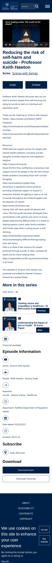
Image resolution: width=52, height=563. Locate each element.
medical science (18, 395)
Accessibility (26, 508)
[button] (26, 33)
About (26, 502)
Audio (13, 85)
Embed (36, 85)
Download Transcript (26, 478)
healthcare (32, 395)
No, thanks (44, 540)
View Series (8, 291)
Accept (44, 529)
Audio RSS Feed (17, 452)
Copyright (26, 518)
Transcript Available (12, 345)
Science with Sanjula (25, 73)
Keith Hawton (17, 378)
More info (5, 561)
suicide (6, 395)
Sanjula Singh (31, 378)
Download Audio (26, 470)
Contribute (26, 513)
